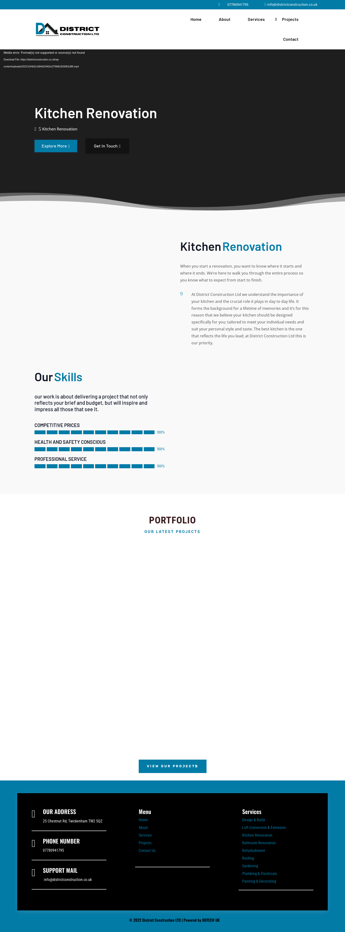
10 (191, 735)
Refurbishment (253, 850)
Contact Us (147, 850)
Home (195, 19)
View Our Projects (172, 766)
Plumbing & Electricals (259, 873)
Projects (290, 19)
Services (256, 19)
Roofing (248, 858)
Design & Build (253, 820)
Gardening (250, 866)
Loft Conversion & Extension (264, 827)
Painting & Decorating (259, 881)
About (224, 19)
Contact (291, 39)
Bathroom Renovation (259, 843)
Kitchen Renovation (257, 835)
